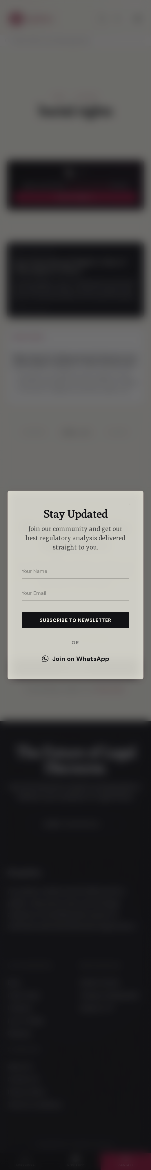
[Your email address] (75, 593)
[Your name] (75, 571)
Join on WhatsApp (76, 659)
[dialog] (75, 585)
